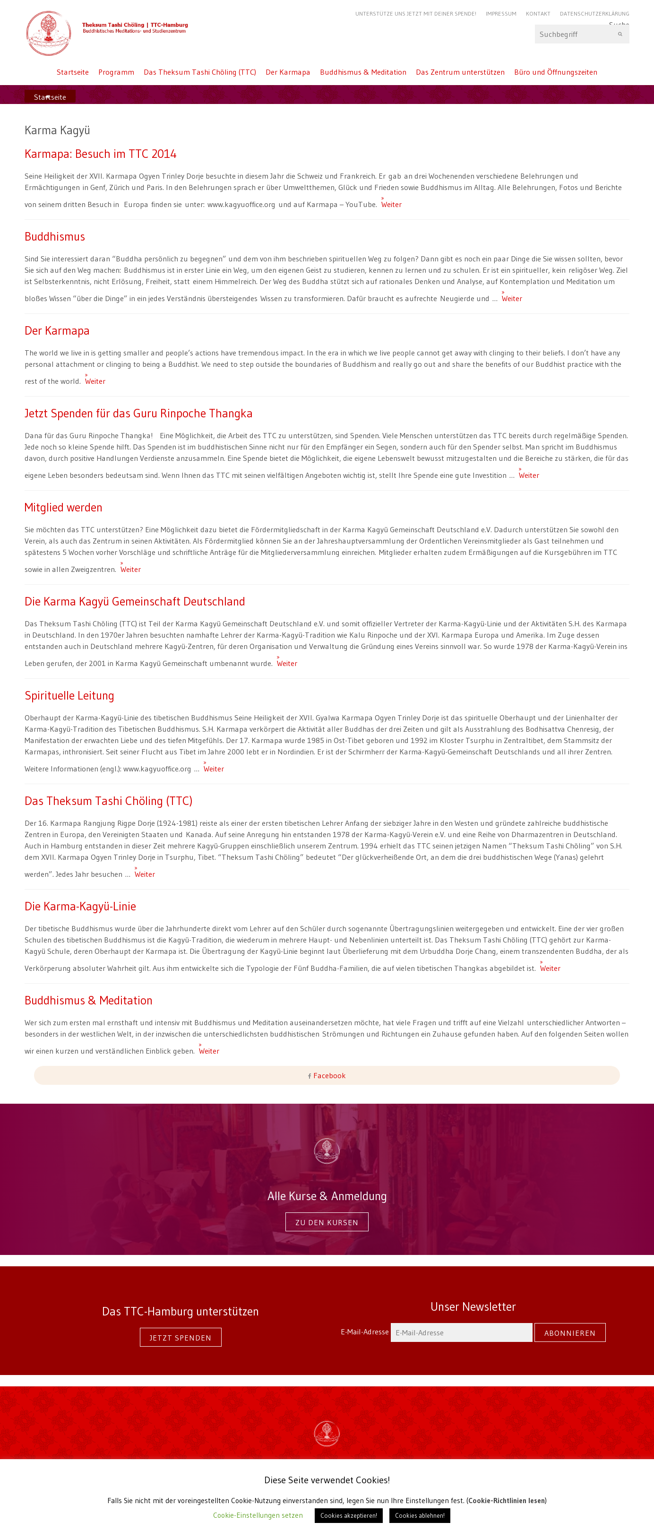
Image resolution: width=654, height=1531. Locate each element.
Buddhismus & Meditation (363, 72)
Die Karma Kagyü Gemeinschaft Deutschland (135, 601)
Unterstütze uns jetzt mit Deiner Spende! (415, 13)
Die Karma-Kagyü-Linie (80, 906)
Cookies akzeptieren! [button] (348, 1515)
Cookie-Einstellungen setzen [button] (258, 1515)
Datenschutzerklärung (594, 13)
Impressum (501, 13)
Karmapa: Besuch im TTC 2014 (101, 153)
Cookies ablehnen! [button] (420, 1515)
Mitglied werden (64, 507)
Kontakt (538, 13)
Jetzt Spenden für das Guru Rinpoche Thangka (139, 413)
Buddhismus (55, 236)
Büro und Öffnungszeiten (555, 72)
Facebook (328, 1075)
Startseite (73, 72)
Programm (116, 72)
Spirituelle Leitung (69, 695)
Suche (582, 34)
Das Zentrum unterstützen (460, 72)
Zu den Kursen (327, 1222)
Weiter (385, 199)
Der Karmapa (288, 72)
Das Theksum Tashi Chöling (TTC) (200, 72)
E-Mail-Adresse (437, 1331)
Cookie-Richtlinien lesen (506, 1500)
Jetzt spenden (181, 1337)
